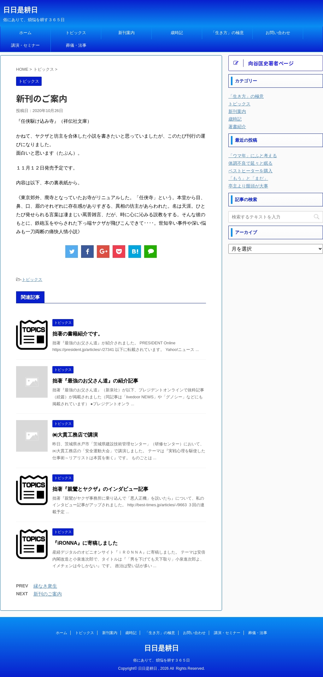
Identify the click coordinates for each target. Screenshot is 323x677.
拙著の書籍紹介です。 (77, 333)
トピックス (76, 32)
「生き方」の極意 (227, 32)
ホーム (25, 32)
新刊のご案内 (47, 594)
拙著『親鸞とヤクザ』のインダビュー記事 (100, 489)
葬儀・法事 (76, 45)
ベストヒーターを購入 (250, 170)
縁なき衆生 (45, 586)
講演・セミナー (25, 45)
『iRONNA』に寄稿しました (85, 543)
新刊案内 (126, 32)
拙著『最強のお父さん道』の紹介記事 (95, 380)
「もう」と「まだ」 (248, 178)
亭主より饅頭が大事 (248, 185)
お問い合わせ (278, 32)
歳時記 (177, 32)
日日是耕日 (20, 10)
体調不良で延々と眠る (250, 163)
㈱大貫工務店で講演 (75, 434)
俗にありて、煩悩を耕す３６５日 (161, 660)
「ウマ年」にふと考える (252, 155)
